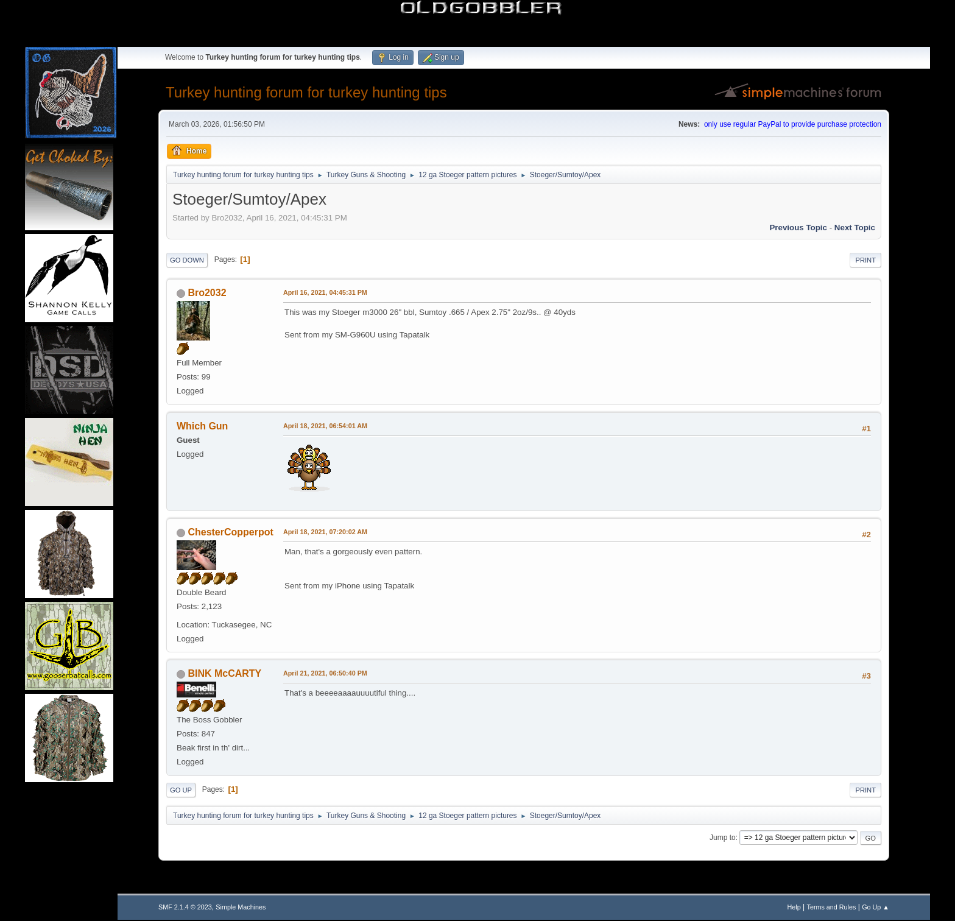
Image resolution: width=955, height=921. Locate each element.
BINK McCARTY (224, 673)
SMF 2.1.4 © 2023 (185, 907)
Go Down (187, 260)
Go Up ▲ (875, 907)
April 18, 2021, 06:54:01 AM (325, 425)
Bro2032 (207, 293)
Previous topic (798, 227)
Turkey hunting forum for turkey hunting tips (306, 92)
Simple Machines (241, 907)
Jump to (723, 837)
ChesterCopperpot (230, 532)
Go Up (181, 790)
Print (865, 260)
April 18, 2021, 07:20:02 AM (325, 531)
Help (794, 907)
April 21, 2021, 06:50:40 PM (325, 673)
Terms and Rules (831, 907)
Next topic (854, 227)
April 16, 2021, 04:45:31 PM (325, 292)
